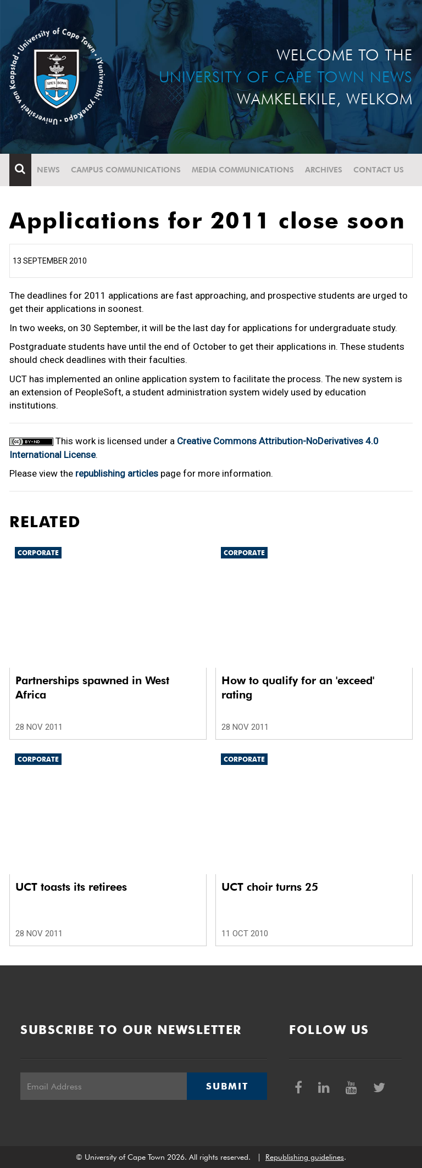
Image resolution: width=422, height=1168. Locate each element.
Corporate (38, 553)
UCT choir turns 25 (269, 886)
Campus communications (126, 169)
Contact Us (378, 169)
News (48, 169)
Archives (323, 169)
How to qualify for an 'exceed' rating (297, 687)
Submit (227, 1086)
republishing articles (116, 473)
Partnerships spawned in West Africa (92, 687)
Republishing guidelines (304, 1157)
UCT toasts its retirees (71, 886)
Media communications (243, 169)
